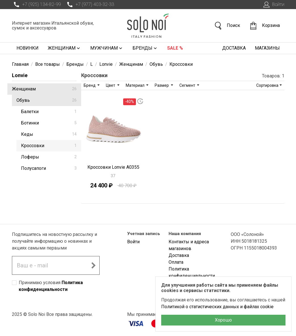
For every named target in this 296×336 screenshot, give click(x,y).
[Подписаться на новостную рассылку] (93, 265)
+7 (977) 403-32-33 (89, 4)
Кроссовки (49, 146)
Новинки (27, 48)
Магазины (267, 48)
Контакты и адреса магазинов (189, 245)
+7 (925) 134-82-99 (36, 4)
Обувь (46, 100)
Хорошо (223, 320)
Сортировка (267, 85)
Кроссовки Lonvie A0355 (113, 167)
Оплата (176, 262)
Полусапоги (49, 168)
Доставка (234, 48)
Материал (135, 85)
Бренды (145, 48)
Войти (273, 4)
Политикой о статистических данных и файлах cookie (217, 306)
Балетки (49, 112)
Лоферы (49, 157)
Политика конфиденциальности (192, 272)
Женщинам (64, 48)
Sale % (175, 48)
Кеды (49, 134)
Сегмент (187, 85)
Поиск (227, 26)
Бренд (90, 85)
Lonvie (20, 75)
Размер (162, 85)
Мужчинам (106, 48)
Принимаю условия (51, 286)
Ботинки (49, 123)
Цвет (111, 85)
